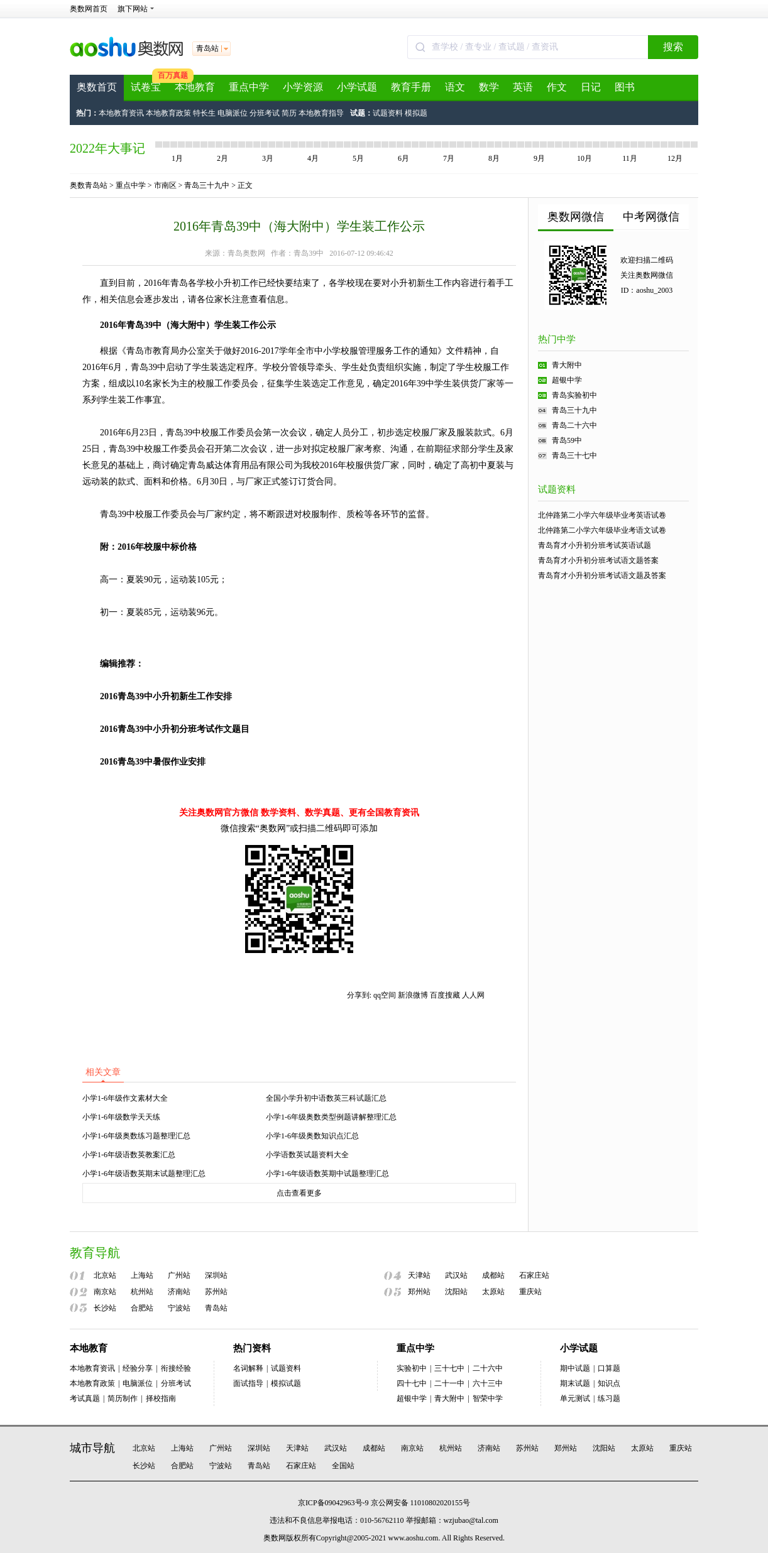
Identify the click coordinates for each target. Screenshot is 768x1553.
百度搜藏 (445, 995)
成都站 (493, 1275)
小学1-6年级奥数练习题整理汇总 (136, 1135)
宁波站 (179, 1308)
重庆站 (530, 1291)
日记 (591, 87)
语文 (455, 87)
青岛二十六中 (574, 425)
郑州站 (419, 1291)
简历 (289, 113)
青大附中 (567, 365)
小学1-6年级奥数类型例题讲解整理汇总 (331, 1117)
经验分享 (138, 1368)
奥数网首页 (88, 8)
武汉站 (456, 1275)
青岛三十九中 (206, 185)
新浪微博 (413, 995)
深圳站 (216, 1275)
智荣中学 (488, 1398)
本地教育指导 (321, 113)
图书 (625, 87)
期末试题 (575, 1383)
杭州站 (142, 1291)
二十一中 (449, 1383)
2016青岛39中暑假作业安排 (153, 761)
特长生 (204, 113)
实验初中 (412, 1368)
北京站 (105, 1275)
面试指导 (248, 1383)
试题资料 (388, 113)
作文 (557, 87)
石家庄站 (534, 1275)
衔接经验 (176, 1368)
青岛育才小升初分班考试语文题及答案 (602, 575)
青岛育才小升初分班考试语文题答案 (598, 560)
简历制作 (122, 1398)
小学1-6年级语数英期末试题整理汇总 (144, 1173)
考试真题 (85, 1398)
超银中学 (567, 380)
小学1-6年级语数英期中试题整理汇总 (327, 1173)
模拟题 (416, 113)
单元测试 (575, 1398)
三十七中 (449, 1368)
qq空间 (384, 995)
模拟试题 (286, 1383)
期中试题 (575, 1368)
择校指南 (161, 1398)
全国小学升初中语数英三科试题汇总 (326, 1098)
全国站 (343, 1465)
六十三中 (488, 1383)
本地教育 (195, 87)
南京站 (105, 1291)
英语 (523, 87)
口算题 (609, 1368)
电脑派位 (232, 113)
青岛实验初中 (574, 395)
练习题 (609, 1398)
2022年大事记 (107, 148)
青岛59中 (567, 440)
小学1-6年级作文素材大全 (125, 1098)
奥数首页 (97, 87)
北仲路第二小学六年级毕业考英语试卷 (602, 515)
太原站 (493, 1291)
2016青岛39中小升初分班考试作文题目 (175, 729)
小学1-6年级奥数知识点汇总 (312, 1135)
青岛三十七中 (574, 455)
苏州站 (216, 1291)
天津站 (419, 1275)
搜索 (673, 46)
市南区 (165, 185)
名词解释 (248, 1368)
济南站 (179, 1291)
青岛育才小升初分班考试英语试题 (594, 545)
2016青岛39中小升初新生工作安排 (166, 696)
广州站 (179, 1275)
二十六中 (488, 1368)
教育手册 (411, 87)
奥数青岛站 (88, 185)
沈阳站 (456, 1291)
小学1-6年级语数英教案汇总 (128, 1154)
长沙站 (105, 1308)
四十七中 (412, 1383)
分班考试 (265, 113)
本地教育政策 (168, 113)
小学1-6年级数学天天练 (121, 1117)
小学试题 (357, 87)
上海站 (142, 1275)
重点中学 (249, 87)
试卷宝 (146, 87)
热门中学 (557, 339)
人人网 (473, 995)
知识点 (609, 1383)
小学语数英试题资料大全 (307, 1154)
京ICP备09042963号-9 (333, 1502)
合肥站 (142, 1308)
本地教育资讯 (121, 113)
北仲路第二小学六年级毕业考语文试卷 (602, 530)
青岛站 (216, 1308)
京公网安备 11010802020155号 (421, 1502)
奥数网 (274, 1538)
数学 (489, 87)
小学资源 (303, 87)
